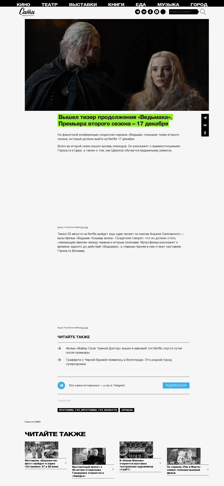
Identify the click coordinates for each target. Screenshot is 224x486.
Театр (49, 5)
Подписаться (176, 385)
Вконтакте (205, 125)
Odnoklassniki (150, 11)
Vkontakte (144, 11)
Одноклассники (205, 132)
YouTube (84, 227)
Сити (27, 12)
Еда (141, 5)
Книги (116, 5)
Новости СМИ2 (33, 422)
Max (163, 11)
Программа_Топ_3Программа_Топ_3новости (88, 410)
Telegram (137, 11)
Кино (23, 5)
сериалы (127, 410)
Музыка (168, 5)
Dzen (156, 11)
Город (199, 5)
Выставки (83, 5)
